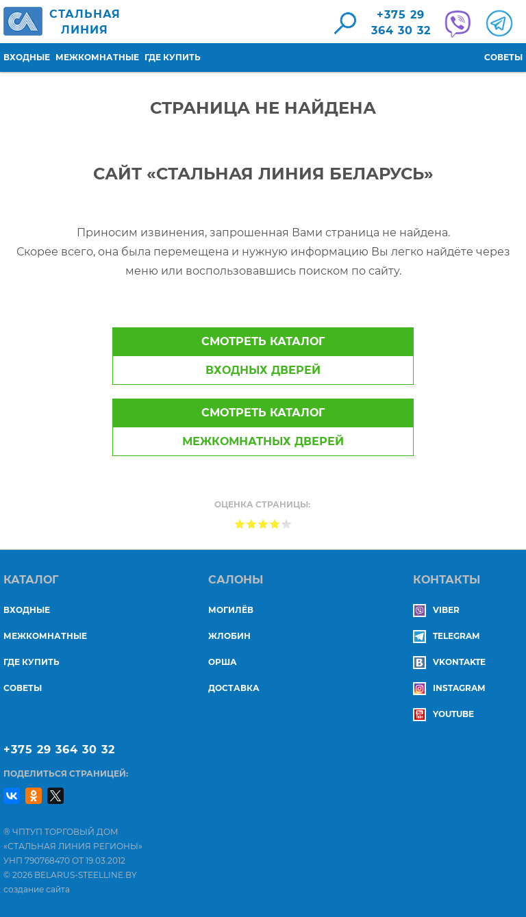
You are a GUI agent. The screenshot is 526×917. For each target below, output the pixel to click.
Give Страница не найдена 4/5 (275, 523)
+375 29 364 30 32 (59, 749)
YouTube (443, 714)
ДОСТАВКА (234, 688)
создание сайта (36, 889)
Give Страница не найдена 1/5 (240, 523)
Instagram (449, 688)
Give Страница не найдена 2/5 (252, 523)
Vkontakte (449, 662)
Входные (26, 57)
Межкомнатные (97, 57)
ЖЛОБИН (229, 636)
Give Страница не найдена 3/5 (263, 523)
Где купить (173, 57)
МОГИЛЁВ (230, 610)
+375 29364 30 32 (401, 22)
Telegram (446, 636)
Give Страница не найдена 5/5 (286, 523)
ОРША (222, 662)
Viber (436, 610)
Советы (503, 57)
